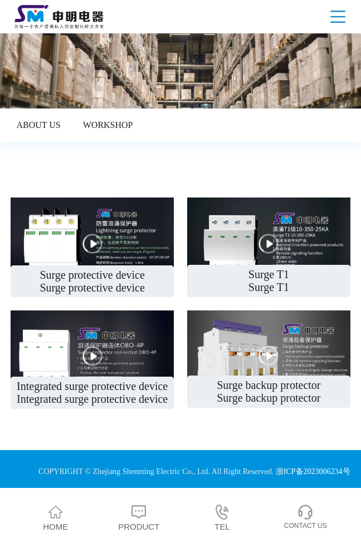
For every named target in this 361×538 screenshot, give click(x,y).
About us (38, 125)
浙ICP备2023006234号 (313, 471)
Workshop (108, 125)
